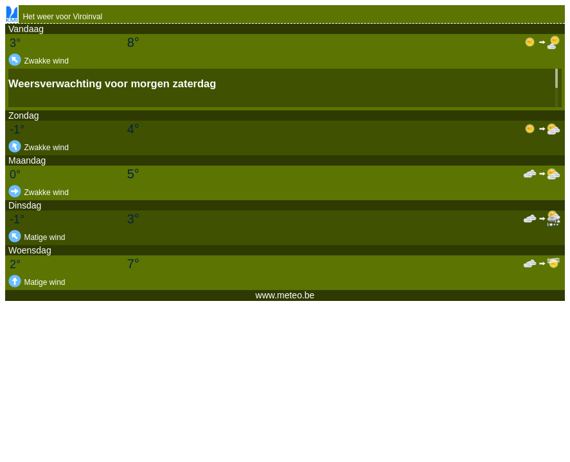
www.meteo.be (285, 295)
